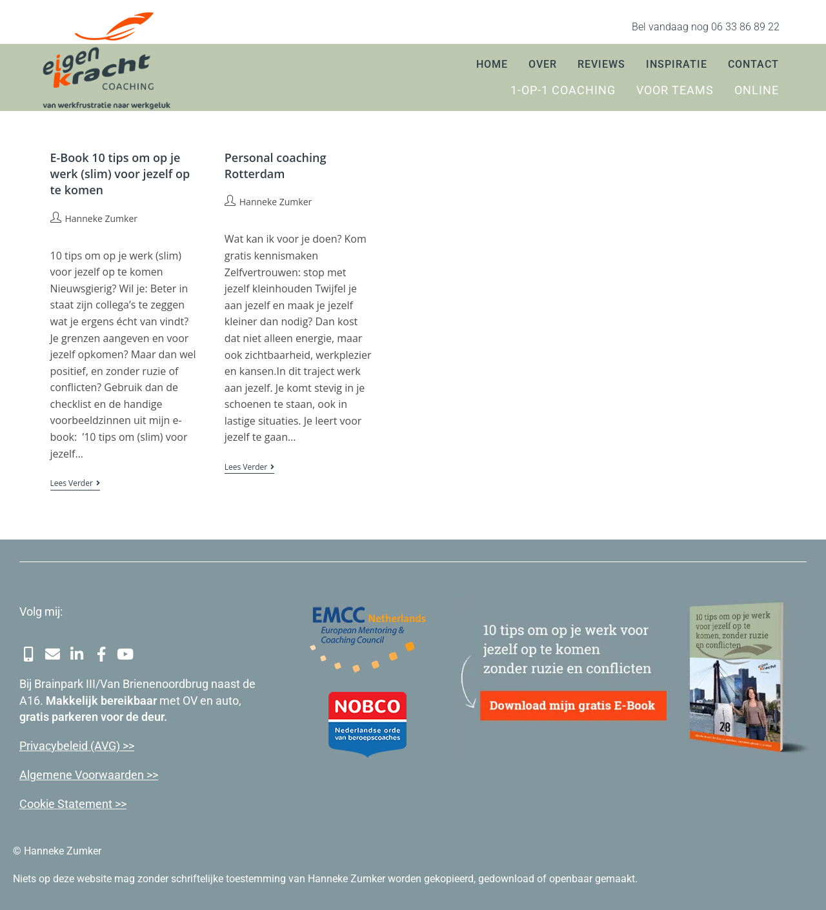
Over (543, 64)
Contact (753, 64)
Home (492, 64)
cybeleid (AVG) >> (89, 743)
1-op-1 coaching (563, 90)
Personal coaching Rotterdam (276, 165)
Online (756, 90)
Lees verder (75, 484)
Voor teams (675, 90)
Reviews (601, 64)
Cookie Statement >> (72, 802)
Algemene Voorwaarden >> (88, 772)
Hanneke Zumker (101, 218)
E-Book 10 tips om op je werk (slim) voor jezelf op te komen (120, 173)
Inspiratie (676, 64)
